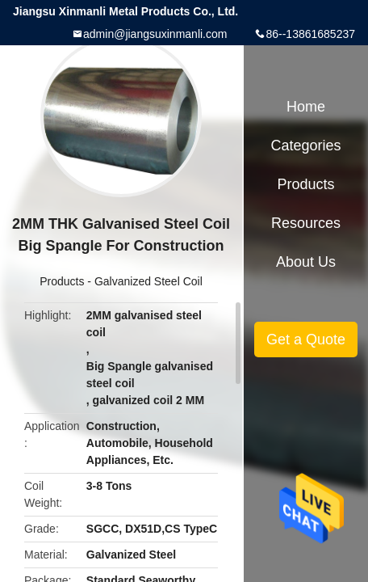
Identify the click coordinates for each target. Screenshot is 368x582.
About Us (306, 262)
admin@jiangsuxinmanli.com (155, 33)
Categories (305, 145)
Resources (306, 223)
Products (62, 281)
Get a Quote (305, 339)
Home (305, 107)
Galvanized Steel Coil (148, 281)
